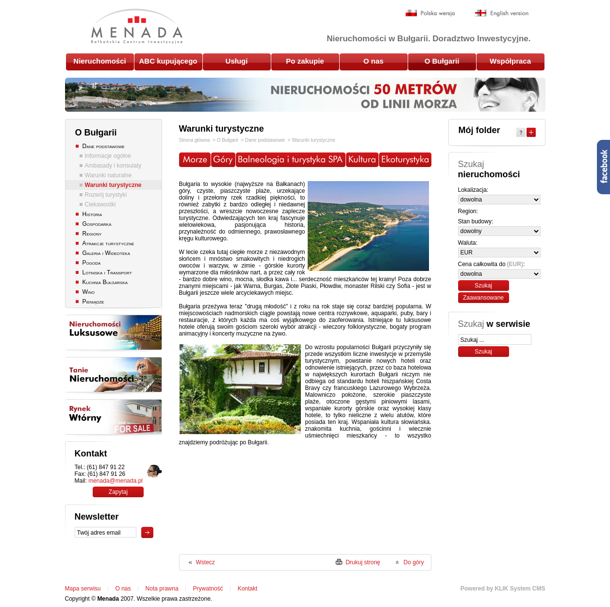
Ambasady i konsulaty (113, 165)
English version (501, 13)
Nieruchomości (99, 61)
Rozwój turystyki (106, 194)
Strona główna (194, 140)
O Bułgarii (442, 61)
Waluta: (468, 242)
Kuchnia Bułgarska (105, 282)
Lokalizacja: (473, 189)
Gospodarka (97, 223)
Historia (92, 214)
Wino (88, 291)
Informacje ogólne (108, 155)
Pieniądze (93, 301)
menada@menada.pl (115, 480)
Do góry (413, 562)
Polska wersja (430, 13)
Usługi (237, 61)
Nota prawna (162, 588)
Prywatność (208, 588)
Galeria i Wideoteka (106, 253)
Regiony (92, 233)
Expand (531, 132)
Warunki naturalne (108, 175)
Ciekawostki (100, 204)
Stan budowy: (476, 221)
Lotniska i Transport (107, 272)
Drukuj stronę (363, 562)
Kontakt (248, 588)
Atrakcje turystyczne (108, 243)
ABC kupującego (168, 61)
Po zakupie (305, 61)
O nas (373, 61)
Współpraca (510, 61)
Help (521, 132)
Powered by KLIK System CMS (503, 588)
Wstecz (205, 562)
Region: (468, 211)
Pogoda (91, 262)
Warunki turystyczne (113, 185)
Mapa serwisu (83, 588)
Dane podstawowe (103, 146)
